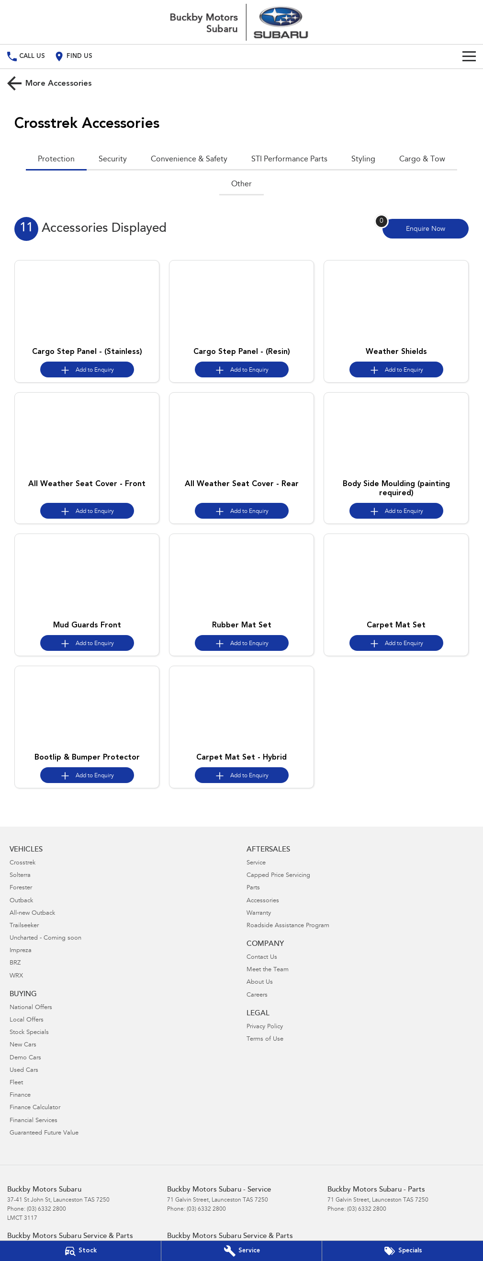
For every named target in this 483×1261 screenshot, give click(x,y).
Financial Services (33, 1121)
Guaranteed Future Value (44, 1133)
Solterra (20, 876)
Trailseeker (24, 926)
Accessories (263, 901)
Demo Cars (25, 1058)
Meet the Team (268, 970)
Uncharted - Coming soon (45, 938)
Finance (20, 1095)
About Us (260, 982)
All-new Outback (32, 913)
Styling (363, 159)
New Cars (23, 1045)
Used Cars (24, 1071)
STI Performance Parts (289, 159)
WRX (16, 976)
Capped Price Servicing (278, 876)
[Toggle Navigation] (469, 56)
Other (241, 184)
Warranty (259, 913)
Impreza (21, 951)
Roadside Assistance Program (288, 926)
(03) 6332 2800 (46, 1209)
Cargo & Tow (422, 159)
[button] (87, 302)
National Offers (31, 1008)
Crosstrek (22, 863)
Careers (257, 995)
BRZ (15, 963)
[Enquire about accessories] (425, 229)
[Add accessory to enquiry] (87, 369)
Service (256, 863)
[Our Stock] (80, 1251)
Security (113, 159)
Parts (253, 888)
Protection (56, 159)
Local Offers (27, 1020)
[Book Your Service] (241, 1251)
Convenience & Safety (189, 159)
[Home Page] (242, 22)
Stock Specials (29, 1033)
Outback (21, 901)
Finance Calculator (35, 1108)
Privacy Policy (265, 1027)
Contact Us (262, 957)
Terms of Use (265, 1039)
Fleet (16, 1083)
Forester (21, 888)
